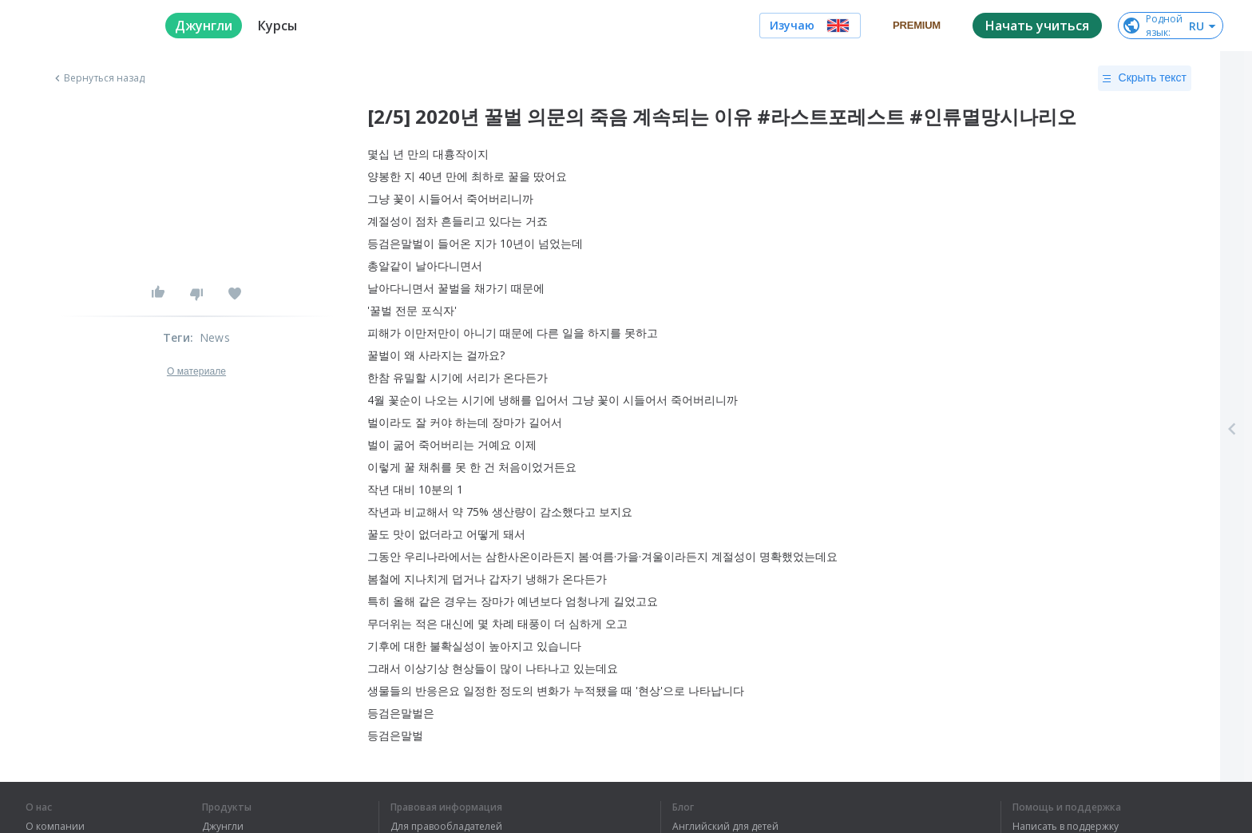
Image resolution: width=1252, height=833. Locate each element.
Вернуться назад (98, 78)
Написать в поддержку (1065, 826)
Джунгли (223, 826)
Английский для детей (725, 826)
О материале (196, 371)
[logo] (83, 25)
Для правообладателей (446, 826)
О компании (55, 826)
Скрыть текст (1145, 78)
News (215, 337)
